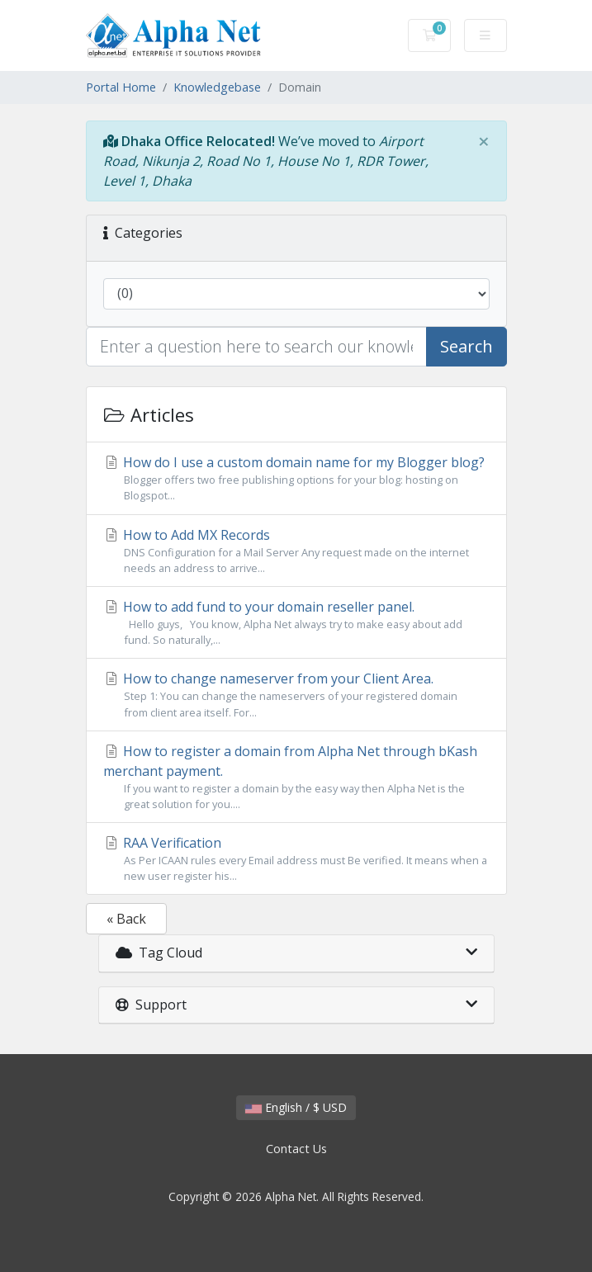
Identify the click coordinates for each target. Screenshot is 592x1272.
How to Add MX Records (296, 551)
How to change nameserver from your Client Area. (296, 694)
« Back (126, 919)
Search (466, 346)
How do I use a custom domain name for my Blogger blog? (296, 478)
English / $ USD (296, 1107)
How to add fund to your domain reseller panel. (296, 623)
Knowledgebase (217, 87)
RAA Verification (296, 859)
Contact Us (296, 1148)
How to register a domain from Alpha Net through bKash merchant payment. (296, 777)
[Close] (484, 141)
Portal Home (121, 87)
